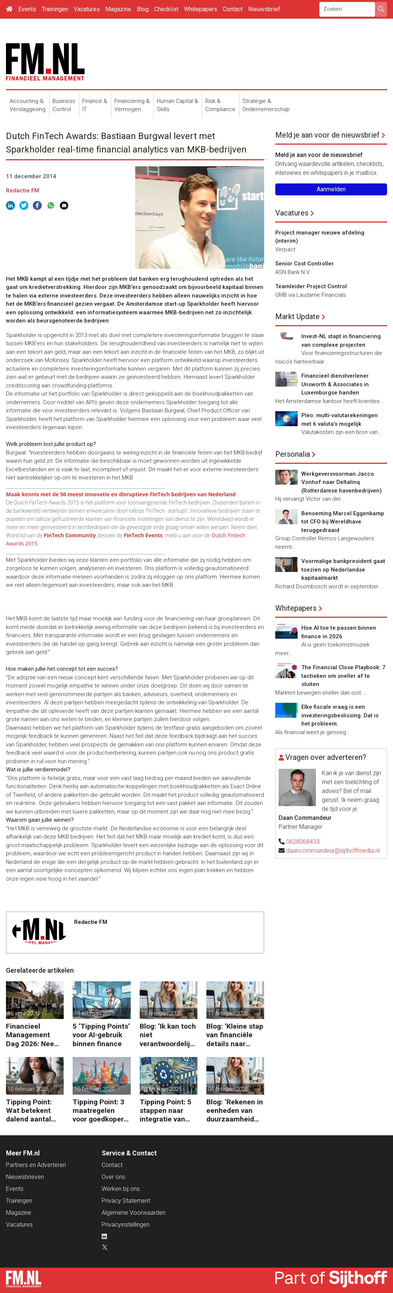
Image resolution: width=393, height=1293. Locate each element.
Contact (233, 9)
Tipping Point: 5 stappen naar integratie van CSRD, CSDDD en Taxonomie (168, 1110)
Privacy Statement (126, 1200)
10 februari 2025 (27, 1089)
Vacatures (87, 9)
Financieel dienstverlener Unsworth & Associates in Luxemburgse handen (335, 384)
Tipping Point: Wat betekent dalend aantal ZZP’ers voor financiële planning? (29, 1110)
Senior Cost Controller (304, 263)
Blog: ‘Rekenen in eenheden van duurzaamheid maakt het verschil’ (234, 1110)
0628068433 (303, 841)
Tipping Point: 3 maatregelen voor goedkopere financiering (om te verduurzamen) (100, 1110)
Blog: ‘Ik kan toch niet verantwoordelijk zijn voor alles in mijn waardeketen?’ (168, 1035)
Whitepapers (200, 9)
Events (27, 9)
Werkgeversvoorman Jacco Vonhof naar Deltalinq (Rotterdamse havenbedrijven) (341, 482)
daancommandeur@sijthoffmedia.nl (333, 850)
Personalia (292, 454)
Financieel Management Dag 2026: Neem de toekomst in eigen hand (33, 1035)
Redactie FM (22, 190)
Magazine (118, 9)
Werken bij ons (121, 1188)
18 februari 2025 (94, 1013)
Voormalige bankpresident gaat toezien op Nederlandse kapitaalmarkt (343, 569)
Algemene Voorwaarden (133, 1212)
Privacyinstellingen (125, 1224)
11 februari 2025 (228, 1013)
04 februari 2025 (228, 1089)
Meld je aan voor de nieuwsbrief (327, 134)
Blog (143, 9)
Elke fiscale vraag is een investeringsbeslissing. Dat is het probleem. (339, 715)
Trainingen (55, 9)
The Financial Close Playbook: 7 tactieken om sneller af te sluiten (343, 676)
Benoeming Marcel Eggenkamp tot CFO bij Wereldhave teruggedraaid (342, 522)
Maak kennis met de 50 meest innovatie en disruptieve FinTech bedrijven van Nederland (121, 494)
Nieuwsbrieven (25, 1176)
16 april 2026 (23, 1013)
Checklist (166, 9)
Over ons (113, 1176)
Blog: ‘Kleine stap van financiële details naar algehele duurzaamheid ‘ (234, 1035)
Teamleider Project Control (311, 286)
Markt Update (297, 316)
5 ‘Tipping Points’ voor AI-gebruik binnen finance (101, 1035)
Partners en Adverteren (36, 1164)
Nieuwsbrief (264, 9)
